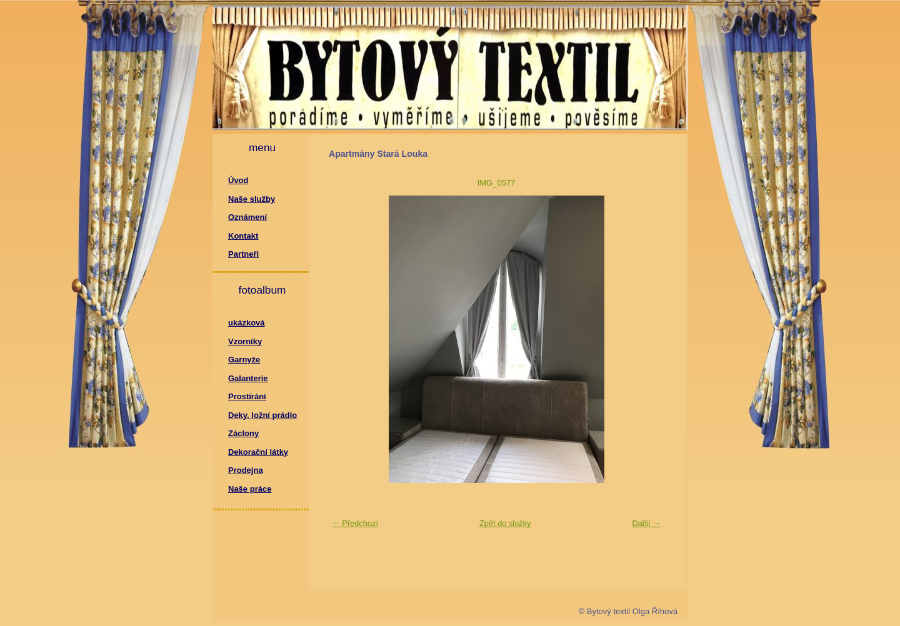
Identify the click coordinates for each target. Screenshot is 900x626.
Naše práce (249, 489)
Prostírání (247, 396)
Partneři (243, 254)
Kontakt (243, 236)
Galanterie (248, 378)
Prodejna (245, 470)
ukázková (246, 322)
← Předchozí (355, 523)
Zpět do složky (505, 523)
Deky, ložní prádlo (262, 415)
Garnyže (244, 359)
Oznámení (247, 217)
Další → (646, 523)
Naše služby (251, 199)
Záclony (243, 433)
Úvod (238, 180)
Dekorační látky (258, 452)
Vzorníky (245, 341)
